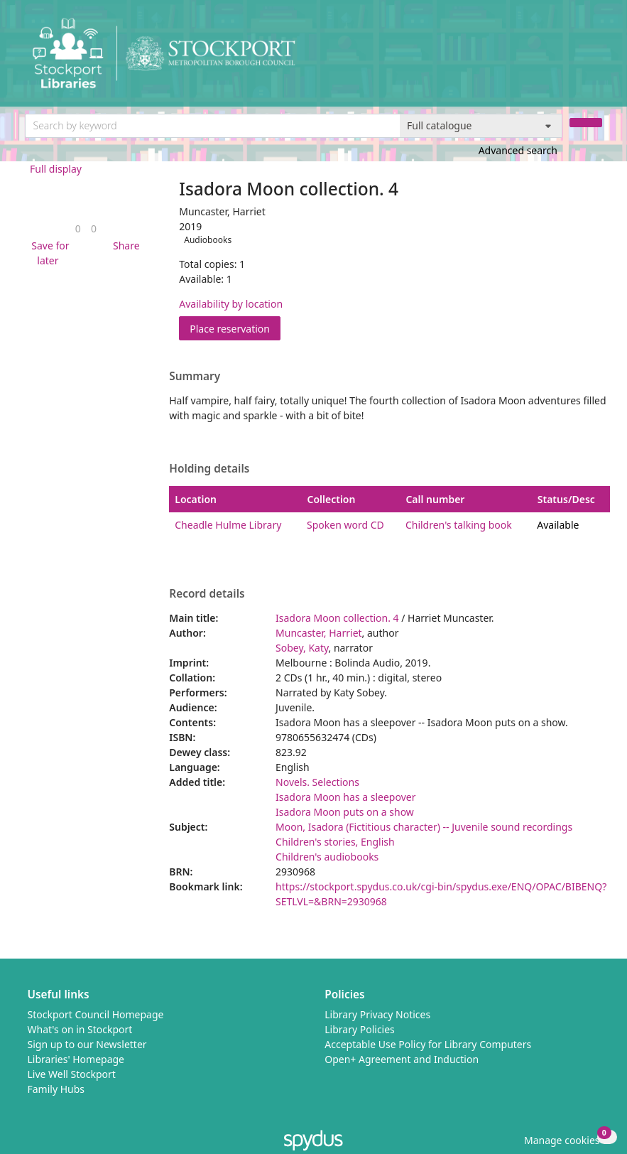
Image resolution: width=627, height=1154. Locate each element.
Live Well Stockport (72, 1074)
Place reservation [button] (235, 327)
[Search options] (481, 126)
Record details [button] (206, 594)
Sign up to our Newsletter (87, 1044)
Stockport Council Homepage (96, 1014)
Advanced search (518, 150)
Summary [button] (194, 376)
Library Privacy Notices (377, 1014)
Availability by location (231, 304)
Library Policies (360, 1029)
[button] (48, 253)
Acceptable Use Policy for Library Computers (428, 1044)
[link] (78, 228)
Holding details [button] (209, 469)
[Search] (585, 122)
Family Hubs (56, 1089)
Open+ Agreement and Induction (402, 1059)
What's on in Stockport (80, 1029)
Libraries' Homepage (76, 1059)
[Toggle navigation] (594, 58)
